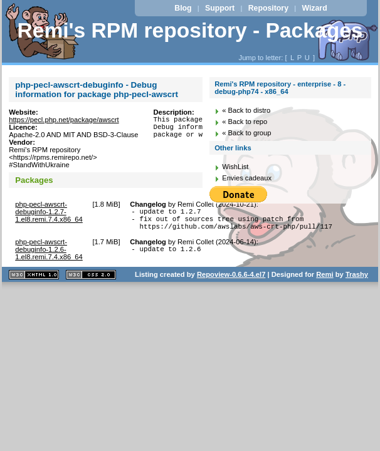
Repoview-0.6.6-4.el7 (231, 280)
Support (220, 8)
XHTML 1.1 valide (34, 280)
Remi (324, 280)
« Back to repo (244, 121)
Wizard (314, 8)
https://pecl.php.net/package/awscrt (64, 119)
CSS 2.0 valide (91, 280)
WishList (235, 166)
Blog (182, 8)
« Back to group (246, 133)
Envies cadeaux (247, 178)
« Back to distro (246, 110)
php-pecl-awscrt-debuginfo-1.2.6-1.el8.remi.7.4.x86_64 (49, 255)
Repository (268, 8)
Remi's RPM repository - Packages (189, 30)
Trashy (357, 280)
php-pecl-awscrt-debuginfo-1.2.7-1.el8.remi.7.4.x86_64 (49, 211)
